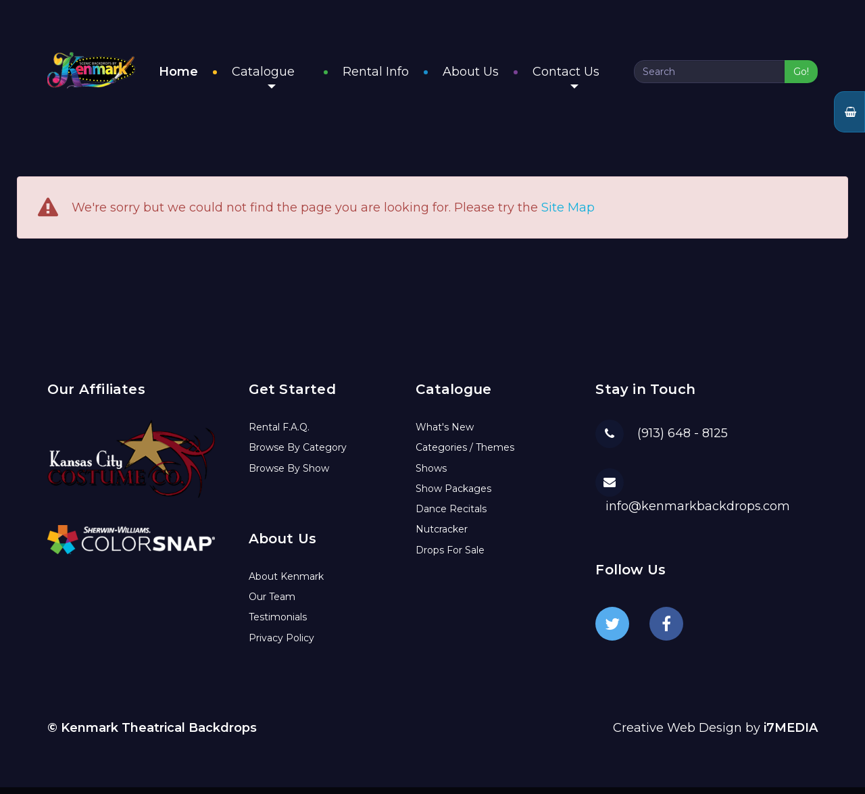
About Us (485, 75)
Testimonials (278, 624)
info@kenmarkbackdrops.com (698, 512)
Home (206, 75)
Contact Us (580, 80)
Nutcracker (442, 536)
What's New (445, 434)
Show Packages (453, 495)
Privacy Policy (281, 645)
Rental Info (390, 75)
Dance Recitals (451, 516)
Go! (801, 75)
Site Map (568, 214)
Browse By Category (298, 454)
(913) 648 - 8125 (682, 439)
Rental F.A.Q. (279, 434)
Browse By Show (289, 475)
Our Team (272, 603)
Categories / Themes (465, 454)
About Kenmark (286, 583)
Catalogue (291, 80)
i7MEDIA (791, 734)
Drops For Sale (450, 557)
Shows (431, 475)
